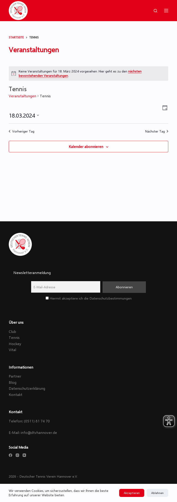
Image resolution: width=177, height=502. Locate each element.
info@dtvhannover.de (39, 432)
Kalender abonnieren (86, 146)
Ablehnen (157, 493)
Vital (12, 349)
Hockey (15, 343)
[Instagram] (17, 455)
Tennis (14, 337)
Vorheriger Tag (21, 131)
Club (12, 331)
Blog (12, 382)
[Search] (155, 10)
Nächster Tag (156, 131)
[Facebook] (10, 455)
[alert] (88, 73)
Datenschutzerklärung (27, 388)
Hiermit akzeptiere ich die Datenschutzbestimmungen (89, 298)
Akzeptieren (132, 493)
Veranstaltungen (22, 96)
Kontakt (15, 394)
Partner (15, 376)
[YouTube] (24, 455)
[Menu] (166, 11)
